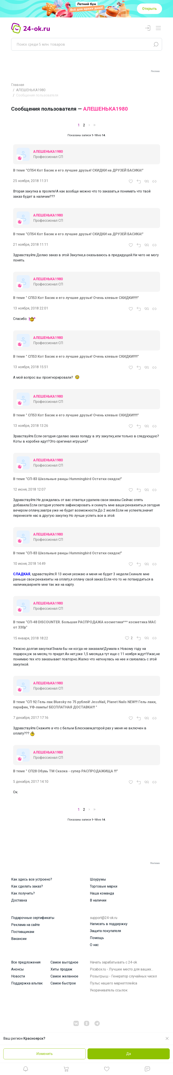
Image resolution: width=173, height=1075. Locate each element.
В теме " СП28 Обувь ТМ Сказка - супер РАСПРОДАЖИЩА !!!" (65, 771)
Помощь (97, 938)
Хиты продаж (61, 969)
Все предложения (25, 962)
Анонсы (17, 969)
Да (128, 1054)
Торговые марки (103, 886)
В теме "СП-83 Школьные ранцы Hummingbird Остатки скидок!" (67, 479)
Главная (17, 85)
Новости (18, 976)
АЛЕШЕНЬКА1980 (30, 90)
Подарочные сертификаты (32, 918)
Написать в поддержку (109, 924)
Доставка (19, 900)
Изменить (44, 1054)
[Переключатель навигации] (158, 28)
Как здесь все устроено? (31, 879)
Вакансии (18, 939)
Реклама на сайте (25, 925)
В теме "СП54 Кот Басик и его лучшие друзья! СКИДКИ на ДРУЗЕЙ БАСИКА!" (78, 170)
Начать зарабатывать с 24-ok (113, 962)
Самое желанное (64, 976)
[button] (25, 1070)
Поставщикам (22, 932)
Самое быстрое (63, 983)
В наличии (98, 900)
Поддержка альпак (27, 983)
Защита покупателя (105, 931)
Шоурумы (98, 879)
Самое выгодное (64, 962)
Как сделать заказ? (27, 886)
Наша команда (102, 893)
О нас (94, 945)
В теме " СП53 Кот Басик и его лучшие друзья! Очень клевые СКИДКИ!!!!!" (76, 298)
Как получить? (23, 893)
